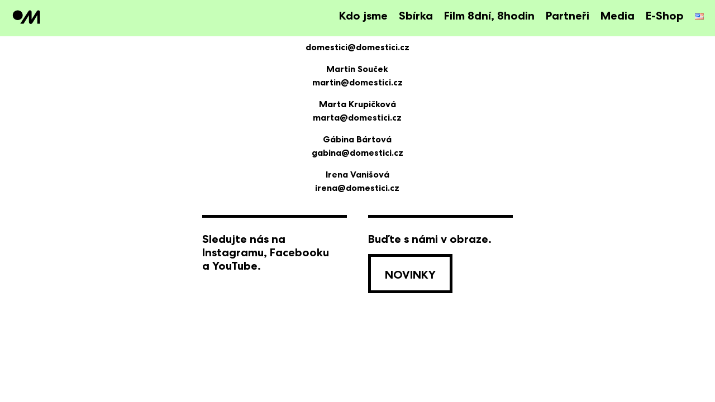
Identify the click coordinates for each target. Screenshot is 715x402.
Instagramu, (234, 252)
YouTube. (236, 265)
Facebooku (299, 252)
